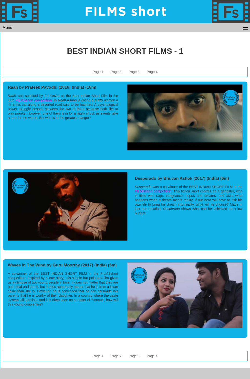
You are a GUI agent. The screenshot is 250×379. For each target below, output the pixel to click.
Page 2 (116, 72)
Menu (7, 27)
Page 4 (152, 72)
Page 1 (98, 72)
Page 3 (134, 72)
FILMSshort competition (34, 100)
